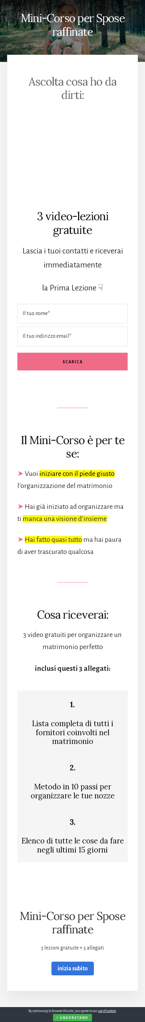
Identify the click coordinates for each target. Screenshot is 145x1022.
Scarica (73, 362)
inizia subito (73, 968)
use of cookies (107, 1011)
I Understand (72, 1018)
